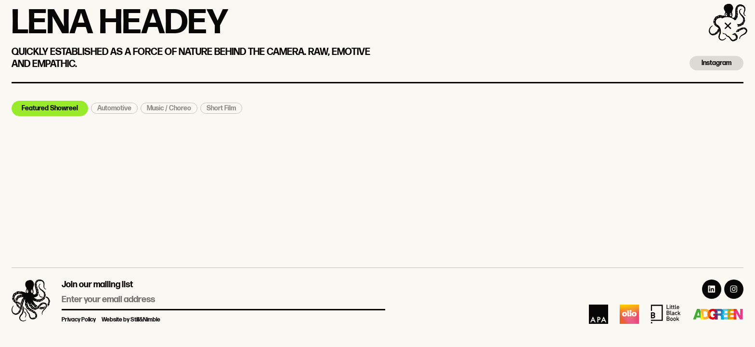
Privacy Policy (79, 319)
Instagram (716, 63)
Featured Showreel (50, 108)
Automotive (114, 108)
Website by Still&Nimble (131, 319)
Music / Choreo (169, 108)
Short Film (221, 108)
